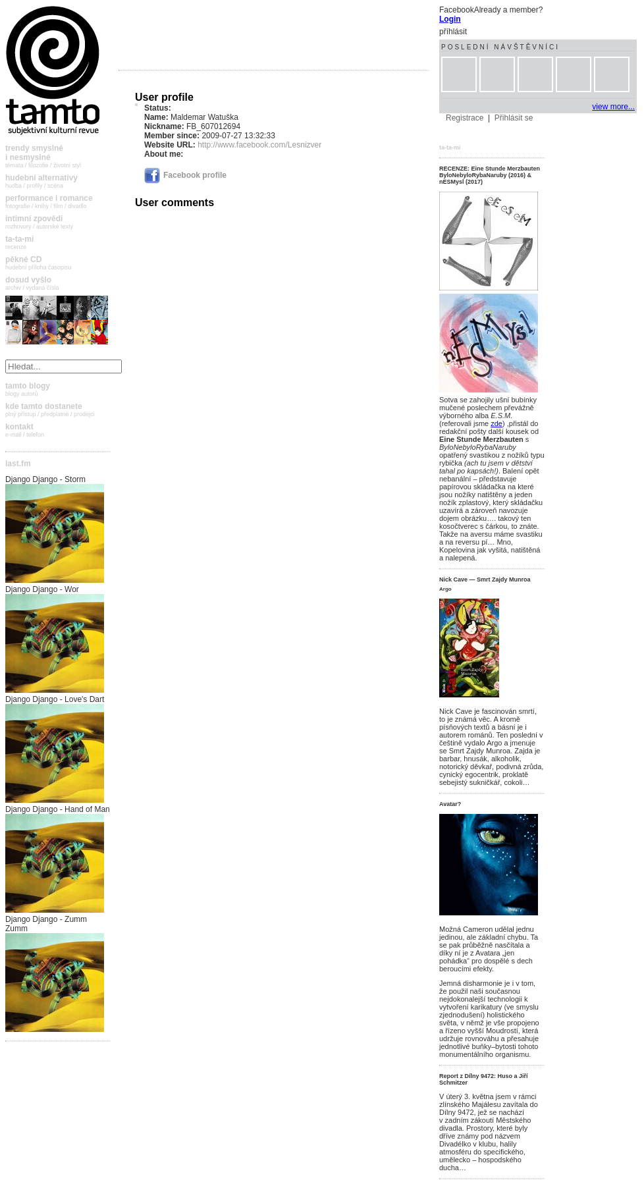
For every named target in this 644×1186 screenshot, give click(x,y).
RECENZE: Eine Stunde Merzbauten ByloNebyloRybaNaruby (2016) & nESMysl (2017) (489, 175)
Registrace (464, 117)
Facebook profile (185, 175)
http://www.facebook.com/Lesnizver (259, 144)
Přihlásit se (514, 117)
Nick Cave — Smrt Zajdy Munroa (485, 579)
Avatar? (450, 804)
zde (496, 423)
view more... (613, 106)
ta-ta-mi (450, 147)
